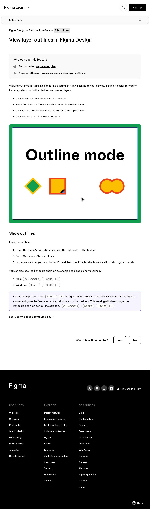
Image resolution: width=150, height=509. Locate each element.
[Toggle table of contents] (75, 20)
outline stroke (48, 305)
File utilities (62, 30)
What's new (85, 450)
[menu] (129, 389)
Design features (52, 412)
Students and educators (56, 456)
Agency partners (87, 474)
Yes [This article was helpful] (120, 340)
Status (82, 487)
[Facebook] (111, 388)
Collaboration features (55, 431)
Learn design (85, 437)
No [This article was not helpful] (135, 340)
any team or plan (46, 66)
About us (83, 468)
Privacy (83, 480)
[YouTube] (97, 388)
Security (48, 468)
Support (83, 425)
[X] (90, 388)
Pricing (47, 443)
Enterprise (49, 450)
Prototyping (15, 425)
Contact (48, 480)
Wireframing (15, 437)
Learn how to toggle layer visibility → (31, 316)
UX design (14, 419)
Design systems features (56, 425)
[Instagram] (104, 388)
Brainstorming (16, 443)
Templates (14, 450)
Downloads (84, 443)
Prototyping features (54, 419)
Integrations (50, 474)
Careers (83, 462)
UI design (14, 412)
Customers (49, 462)
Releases (84, 456)
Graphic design (16, 431)
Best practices (86, 419)
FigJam (47, 437)
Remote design (17, 456)
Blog (81, 412)
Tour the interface (39, 30)
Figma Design (17, 30)
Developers (85, 431)
